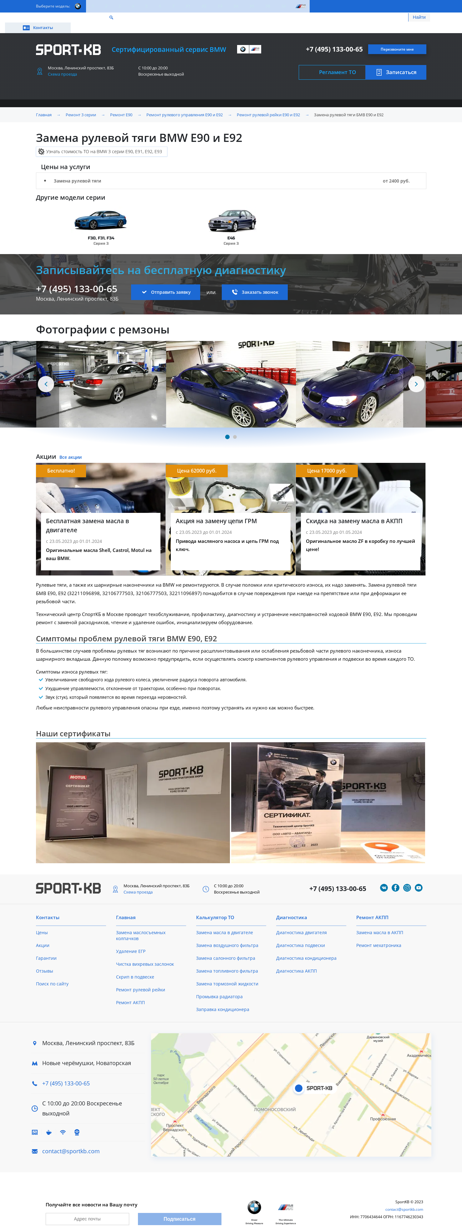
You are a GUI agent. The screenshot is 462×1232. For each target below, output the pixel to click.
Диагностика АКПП (296, 962)
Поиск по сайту (52, 975)
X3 (220, 6)
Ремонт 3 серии (81, 105)
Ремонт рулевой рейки (140, 981)
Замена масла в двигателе (224, 923)
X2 (204, 6)
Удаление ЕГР (130, 942)
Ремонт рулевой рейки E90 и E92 (268, 105)
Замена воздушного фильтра (227, 936)
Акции (94, 18)
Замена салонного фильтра (225, 949)
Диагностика (291, 908)
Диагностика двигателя (301, 923)
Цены (71, 18)
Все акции (70, 448)
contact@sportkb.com (71, 1142)
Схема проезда (62, 65)
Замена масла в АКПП (379, 923)
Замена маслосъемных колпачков (140, 926)
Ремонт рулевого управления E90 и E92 (184, 105)
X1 (188, 6)
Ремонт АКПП (130, 993)
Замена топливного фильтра (227, 962)
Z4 (284, 6)
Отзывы (44, 962)
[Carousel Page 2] (235, 428)
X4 (236, 6)
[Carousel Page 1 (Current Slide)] (227, 428)
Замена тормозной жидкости (227, 975)
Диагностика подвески (300, 936)
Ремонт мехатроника (378, 936)
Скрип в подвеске (135, 968)
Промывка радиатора (219, 987)
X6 (268, 6)
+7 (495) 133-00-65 (334, 40)
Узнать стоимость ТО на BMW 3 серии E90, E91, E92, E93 (104, 142)
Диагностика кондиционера (306, 949)
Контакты (398, 18)
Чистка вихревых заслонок (145, 955)
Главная (44, 105)
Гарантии (46, 949)
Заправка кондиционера (222, 1000)
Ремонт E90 (121, 105)
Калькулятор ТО (129, 18)
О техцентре (170, 18)
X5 (252, 6)
